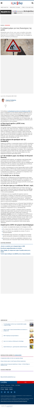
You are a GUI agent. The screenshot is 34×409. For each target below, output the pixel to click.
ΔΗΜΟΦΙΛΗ (4, 320)
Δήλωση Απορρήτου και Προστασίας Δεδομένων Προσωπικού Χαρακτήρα (14, 401)
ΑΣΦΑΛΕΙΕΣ (18, 355)
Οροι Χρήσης (17, 385)
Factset (11, 389)
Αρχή (25, 382)
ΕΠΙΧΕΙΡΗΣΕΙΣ (7, 25)
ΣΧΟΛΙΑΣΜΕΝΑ (29, 320)
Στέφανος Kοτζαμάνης (11, 100)
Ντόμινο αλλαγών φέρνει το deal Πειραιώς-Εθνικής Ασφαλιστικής (13, 361)
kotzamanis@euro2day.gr (9, 101)
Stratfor (6, 389)
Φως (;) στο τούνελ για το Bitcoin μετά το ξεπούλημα (13, 341)
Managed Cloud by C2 (9, 406)
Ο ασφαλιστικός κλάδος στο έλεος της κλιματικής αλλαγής (12, 358)
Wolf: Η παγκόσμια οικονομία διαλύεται (11, 335)
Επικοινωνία (8, 385)
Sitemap (12, 385)
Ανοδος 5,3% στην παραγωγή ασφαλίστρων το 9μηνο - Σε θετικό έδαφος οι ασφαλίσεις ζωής (15, 365)
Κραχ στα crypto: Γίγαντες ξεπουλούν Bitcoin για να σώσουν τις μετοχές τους (15, 330)
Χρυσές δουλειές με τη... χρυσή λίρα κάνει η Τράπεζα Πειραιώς (15, 346)
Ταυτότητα (2, 385)
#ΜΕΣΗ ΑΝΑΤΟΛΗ (4, 7)
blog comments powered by (8, 376)
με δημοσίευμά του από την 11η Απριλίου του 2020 (19, 111)
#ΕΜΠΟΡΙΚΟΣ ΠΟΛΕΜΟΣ (15, 7)
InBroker (14, 396)
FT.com (2, 389)
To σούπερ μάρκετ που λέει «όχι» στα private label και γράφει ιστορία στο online (15, 324)
